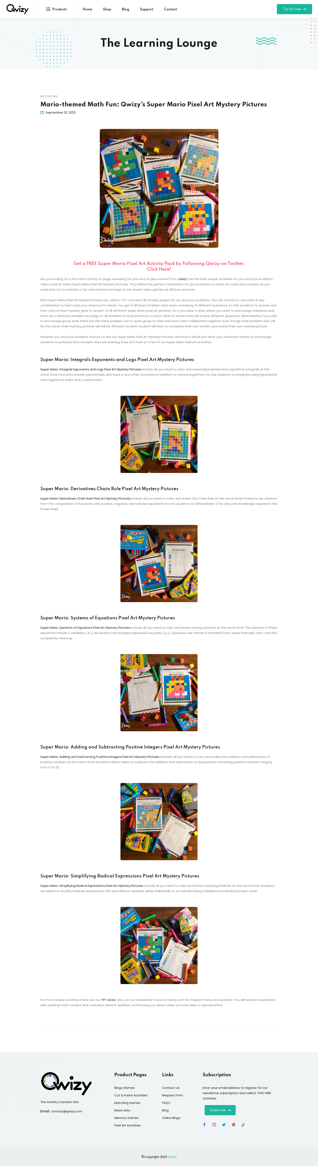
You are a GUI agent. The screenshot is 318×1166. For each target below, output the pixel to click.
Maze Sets (122, 1110)
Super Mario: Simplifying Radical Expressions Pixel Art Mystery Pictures (119, 876)
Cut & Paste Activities (130, 1095)
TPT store (108, 1000)
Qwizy (182, 279)
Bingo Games (124, 1088)
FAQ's (166, 1103)
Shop (107, 9)
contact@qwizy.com (66, 1111)
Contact (170, 9)
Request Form (172, 1095)
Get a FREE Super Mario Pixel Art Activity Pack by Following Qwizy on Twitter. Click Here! (159, 267)
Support (146, 9)
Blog (125, 9)
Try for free (294, 9)
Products (56, 9)
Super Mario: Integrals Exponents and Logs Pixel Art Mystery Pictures (117, 360)
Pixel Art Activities (127, 1125)
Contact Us (170, 1088)
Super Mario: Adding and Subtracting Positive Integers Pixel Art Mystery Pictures (130, 747)
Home (87, 9)
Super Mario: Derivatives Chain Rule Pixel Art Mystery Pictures (109, 489)
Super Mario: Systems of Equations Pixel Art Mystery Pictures (107, 618)
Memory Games (126, 1118)
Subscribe (220, 1110)
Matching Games (127, 1103)
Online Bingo (171, 1118)
